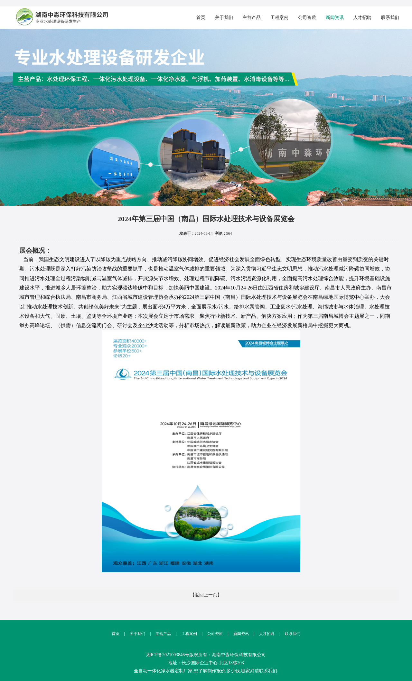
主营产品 (252, 17)
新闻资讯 (335, 17)
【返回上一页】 (206, 594)
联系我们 (390, 17)
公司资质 (307, 17)
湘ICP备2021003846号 (167, 654)
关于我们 (224, 17)
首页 (200, 17)
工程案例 (279, 17)
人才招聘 (362, 17)
